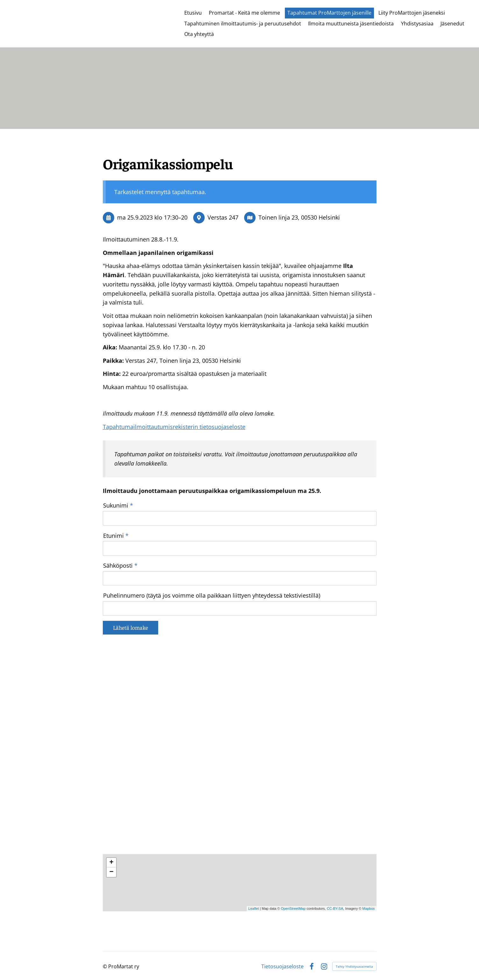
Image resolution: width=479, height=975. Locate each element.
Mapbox (368, 899)
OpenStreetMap (293, 899)
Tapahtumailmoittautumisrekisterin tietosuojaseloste (174, 427)
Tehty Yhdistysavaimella (354, 957)
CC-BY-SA (335, 899)
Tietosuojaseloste (282, 956)
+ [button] (111, 853)
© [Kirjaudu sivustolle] (105, 956)
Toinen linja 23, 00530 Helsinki (299, 217)
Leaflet (253, 899)
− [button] (111, 862)
